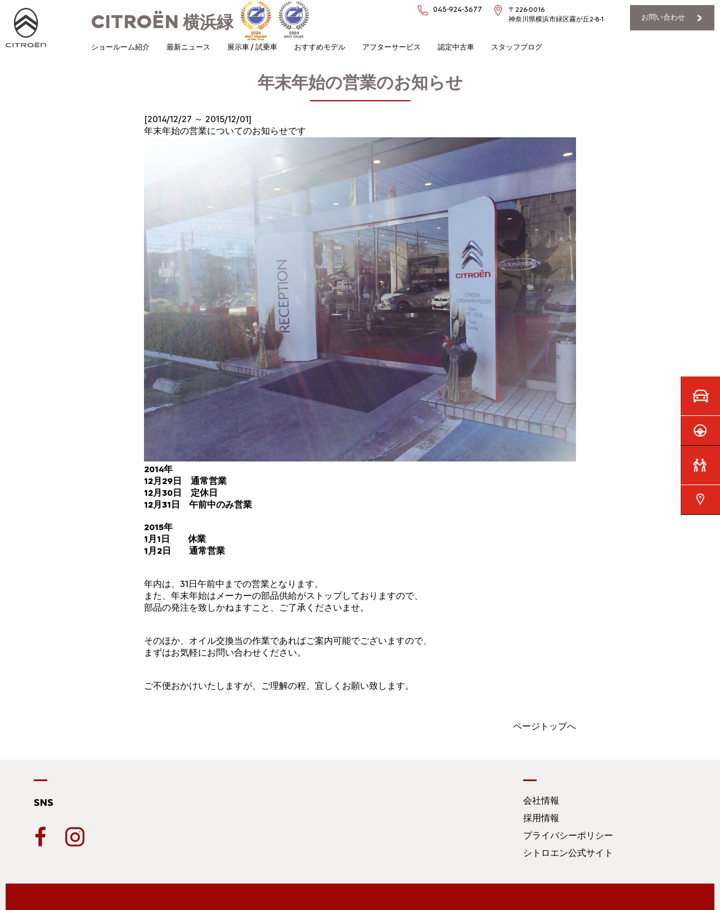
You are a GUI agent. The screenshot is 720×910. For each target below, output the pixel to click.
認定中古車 (456, 47)
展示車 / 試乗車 (252, 47)
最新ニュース (188, 47)
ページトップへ (544, 726)
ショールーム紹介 (120, 47)
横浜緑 (162, 22)
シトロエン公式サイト (568, 853)
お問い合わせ (663, 17)
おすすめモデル (319, 47)
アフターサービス (391, 47)
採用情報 (541, 818)
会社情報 (541, 800)
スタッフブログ (516, 47)
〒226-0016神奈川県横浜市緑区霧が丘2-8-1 (556, 14)
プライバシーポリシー (568, 835)
